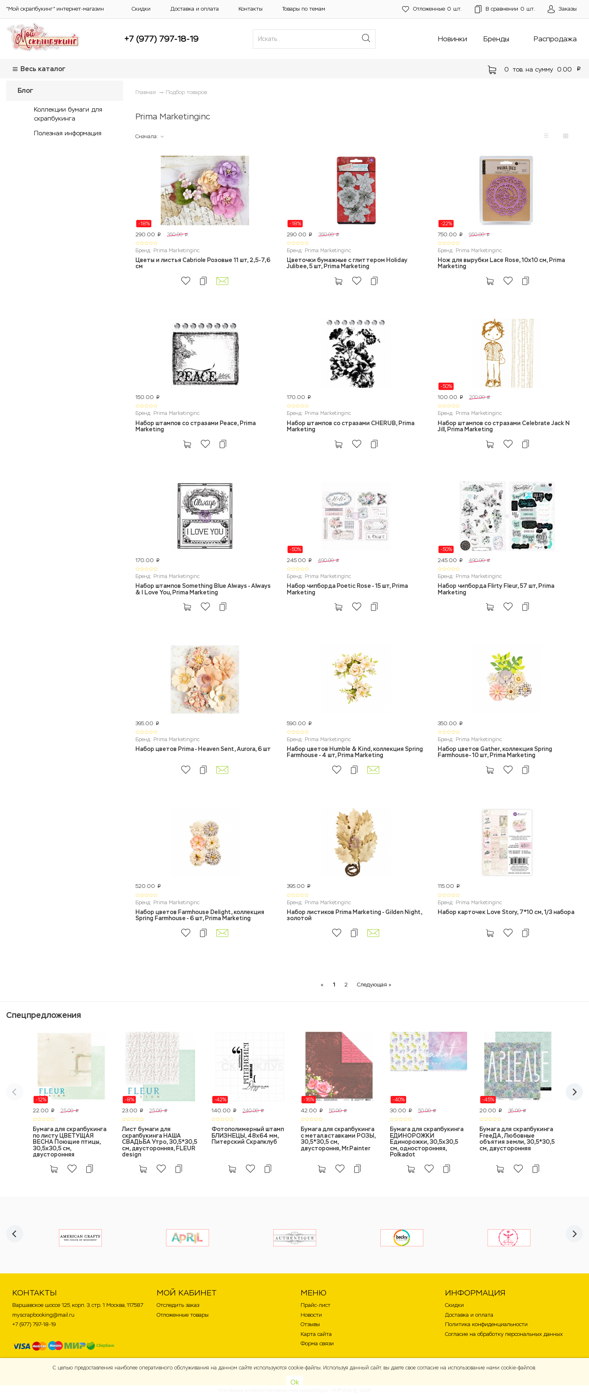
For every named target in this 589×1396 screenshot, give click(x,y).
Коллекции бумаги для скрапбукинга (68, 113)
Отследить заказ (178, 1305)
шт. (431, 9)
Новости (311, 1314)
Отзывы (310, 1324)
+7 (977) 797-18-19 (161, 39)
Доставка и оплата (195, 8)
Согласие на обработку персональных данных (504, 1334)
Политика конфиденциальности (486, 1324)
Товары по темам (303, 8)
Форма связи (317, 1343)
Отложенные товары (183, 1314)
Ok (294, 1382)
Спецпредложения (43, 1015)
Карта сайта (316, 1334)
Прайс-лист (315, 1305)
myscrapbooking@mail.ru (43, 1314)
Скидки (141, 8)
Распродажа (555, 38)
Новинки (452, 38)
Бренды (496, 38)
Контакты (250, 8)
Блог (25, 90)
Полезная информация (67, 133)
